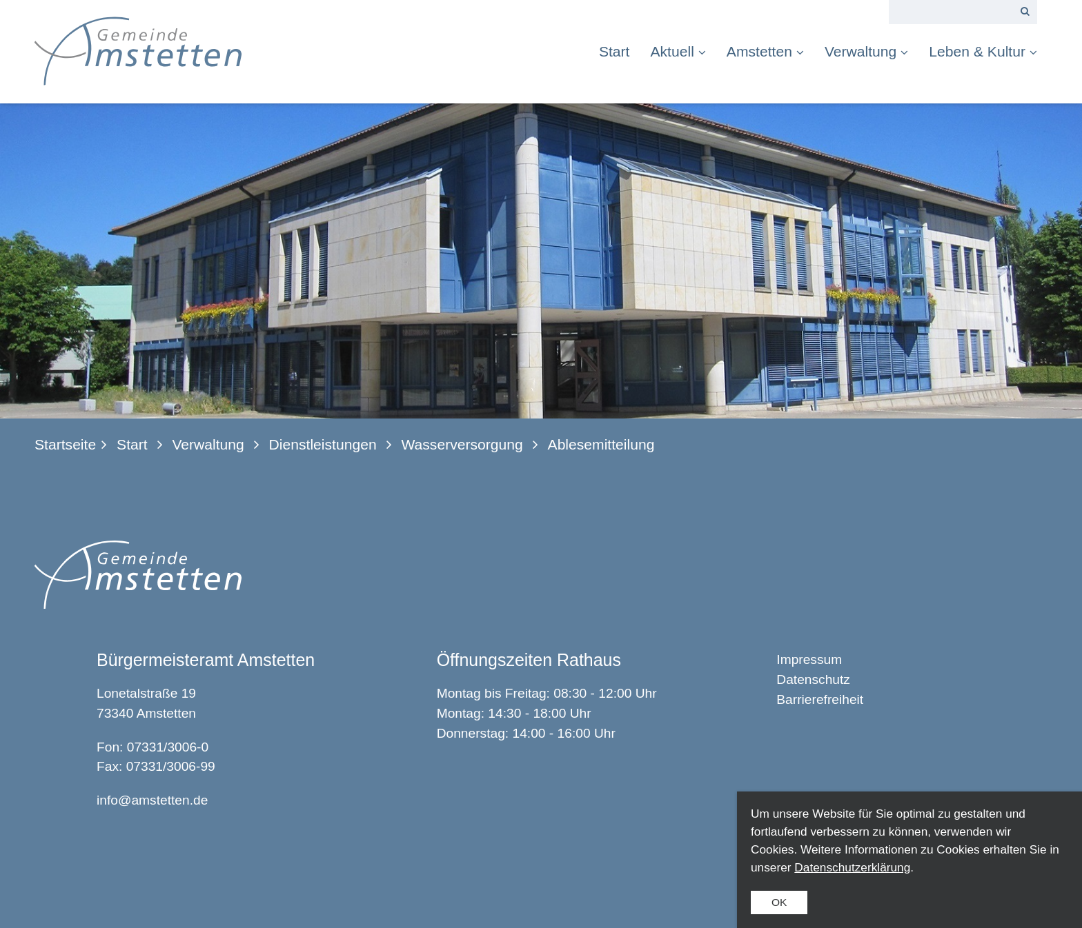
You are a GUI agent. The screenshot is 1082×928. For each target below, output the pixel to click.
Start (614, 51)
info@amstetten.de (152, 800)
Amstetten (765, 51)
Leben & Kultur (983, 51)
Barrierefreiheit (819, 699)
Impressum (809, 659)
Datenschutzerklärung (852, 867)
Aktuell (677, 51)
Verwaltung (866, 51)
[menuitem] (619, 51)
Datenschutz (813, 679)
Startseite (65, 444)
